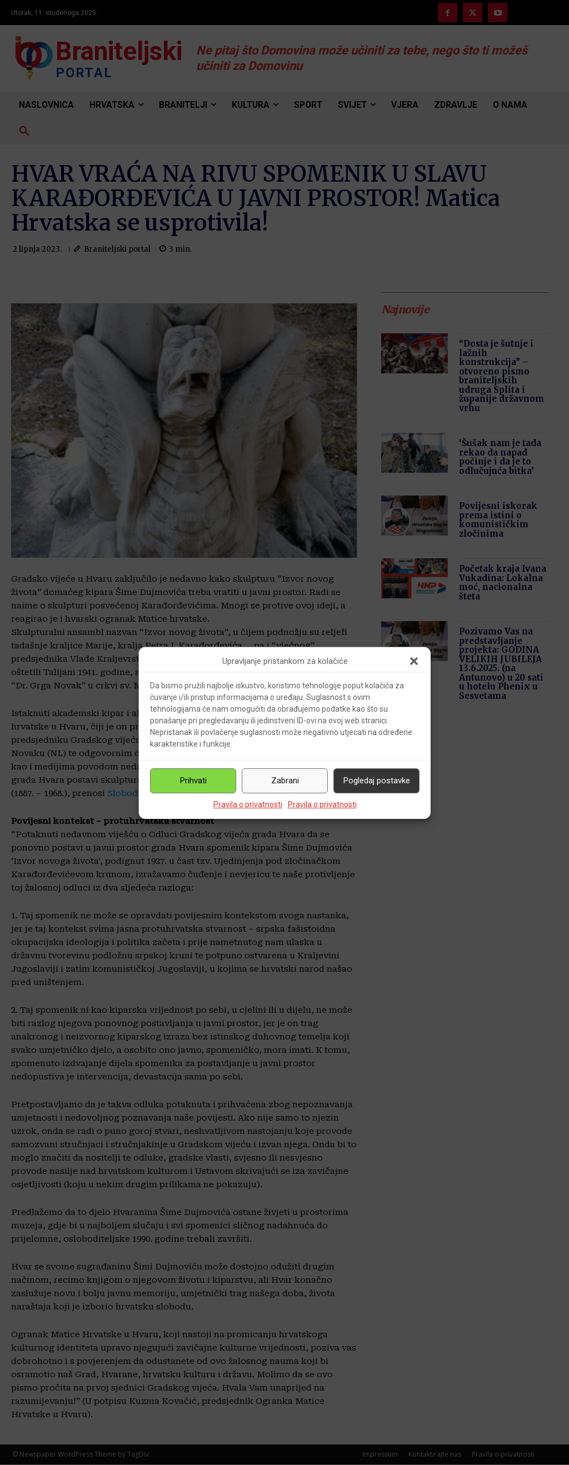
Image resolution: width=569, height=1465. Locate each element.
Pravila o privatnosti (247, 804)
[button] (414, 661)
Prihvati (193, 781)
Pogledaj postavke (376, 781)
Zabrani (285, 781)
